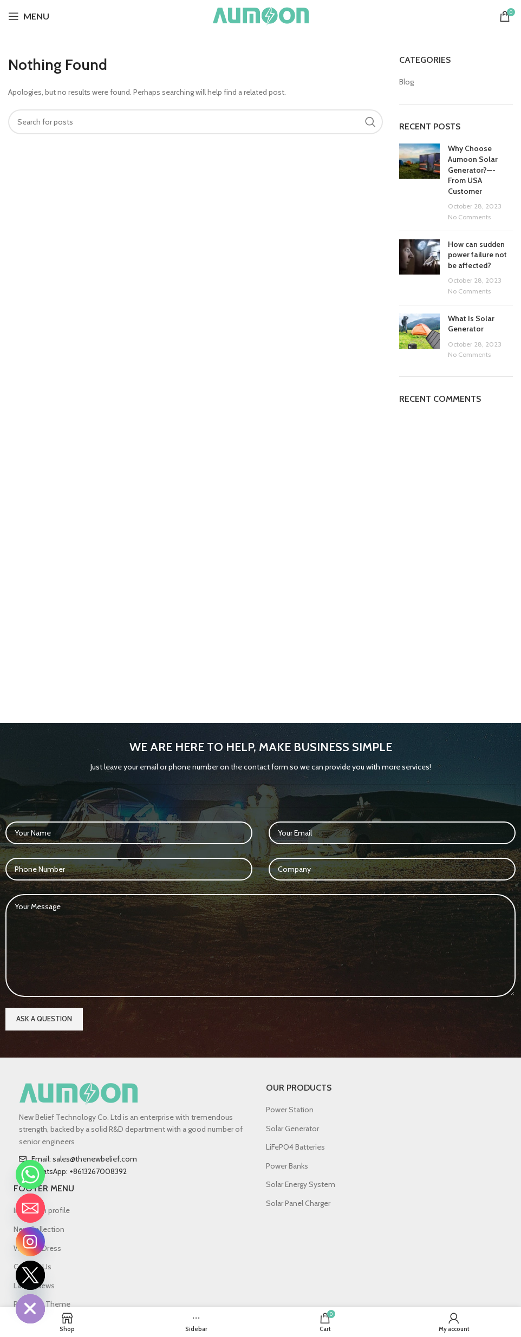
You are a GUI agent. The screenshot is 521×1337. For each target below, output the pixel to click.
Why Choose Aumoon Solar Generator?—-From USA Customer (473, 169)
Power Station (290, 1109)
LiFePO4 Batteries (295, 1147)
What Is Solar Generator (471, 324)
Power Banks (287, 1166)
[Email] (30, 1208)
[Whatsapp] (30, 1174)
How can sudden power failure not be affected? (477, 254)
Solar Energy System (300, 1184)
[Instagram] (30, 1241)
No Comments (469, 217)
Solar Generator (292, 1128)
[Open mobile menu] (29, 16)
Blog (406, 82)
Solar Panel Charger (298, 1203)
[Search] (195, 121)
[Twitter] (30, 1275)
